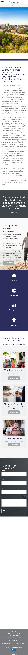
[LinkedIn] (15, 650)
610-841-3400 (16, 633)
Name (3, 470)
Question (3, 498)
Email (2, 479)
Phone (3, 489)
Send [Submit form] (4, 511)
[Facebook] (12, 650)
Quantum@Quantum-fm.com (14, 647)
